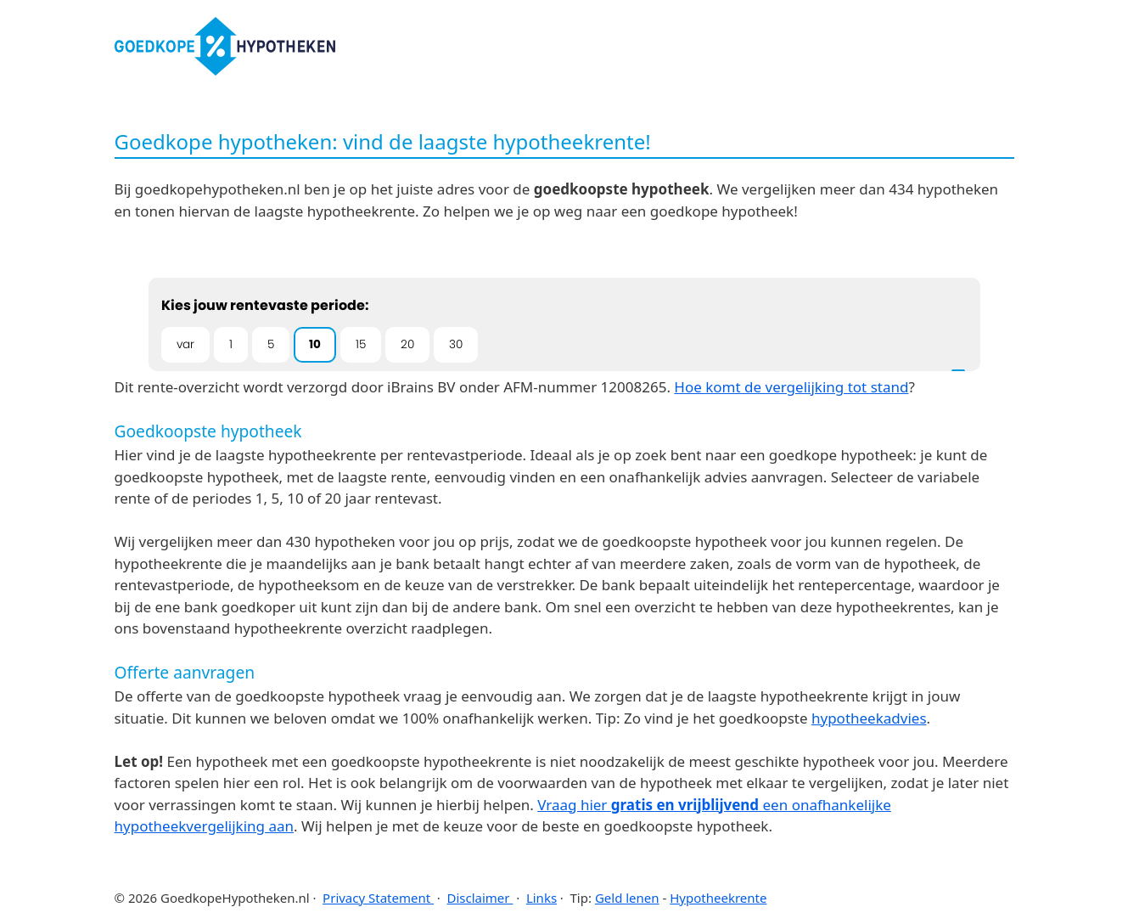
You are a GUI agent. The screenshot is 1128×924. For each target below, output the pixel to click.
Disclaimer (479, 897)
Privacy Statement (378, 897)
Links (541, 897)
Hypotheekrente (718, 897)
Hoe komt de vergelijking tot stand (791, 387)
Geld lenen (627, 897)
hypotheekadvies (869, 718)
